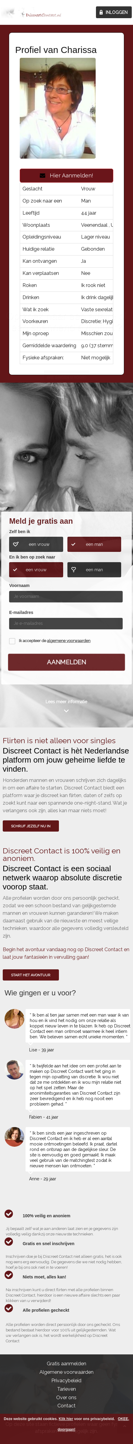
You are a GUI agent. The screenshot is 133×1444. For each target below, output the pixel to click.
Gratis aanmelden (66, 1364)
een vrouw (39, 544)
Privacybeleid (66, 1380)
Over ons (66, 1397)
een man (94, 544)
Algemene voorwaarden (66, 1372)
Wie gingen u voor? (67, 465)
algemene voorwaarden (68, 640)
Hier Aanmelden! (66, 175)
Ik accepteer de (54, 640)
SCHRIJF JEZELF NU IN (30, 826)
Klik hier (66, 1419)
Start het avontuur (30, 975)
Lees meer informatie (66, 702)
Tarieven (66, 1389)
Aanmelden (66, 662)
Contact (66, 1406)
